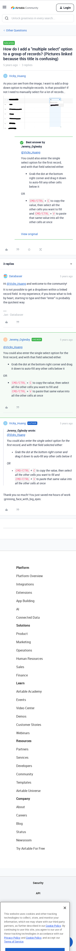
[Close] (64, 916)
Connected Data (28, 617)
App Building (25, 601)
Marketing (23, 642)
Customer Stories (28, 724)
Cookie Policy (53, 934)
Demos (21, 716)
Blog (19, 823)
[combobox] (38, 18)
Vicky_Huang (17, 76)
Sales (20, 667)
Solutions (23, 625)
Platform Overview (29, 576)
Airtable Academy (29, 691)
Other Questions (16, 30)
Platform (22, 567)
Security (38, 883)
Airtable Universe (28, 790)
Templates (23, 782)
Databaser (15, 276)
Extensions (24, 592)
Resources (23, 741)
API (38, 893)
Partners (22, 749)
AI (17, 609)
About (20, 807)
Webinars (23, 733)
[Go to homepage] (24, 7)
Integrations (25, 584)
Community (24, 774)
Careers (21, 815)
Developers (24, 766)
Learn (20, 683)
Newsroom (24, 840)
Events (21, 699)
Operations (24, 650)
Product (22, 633)
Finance (22, 675)
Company (23, 798)
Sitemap (38, 903)
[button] (4, 8)
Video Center (25, 708)
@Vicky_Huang (30, 152)
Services (22, 757)
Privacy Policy (12, 946)
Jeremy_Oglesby (19, 339)
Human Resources (29, 658)
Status (21, 832)
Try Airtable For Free (30, 848)
